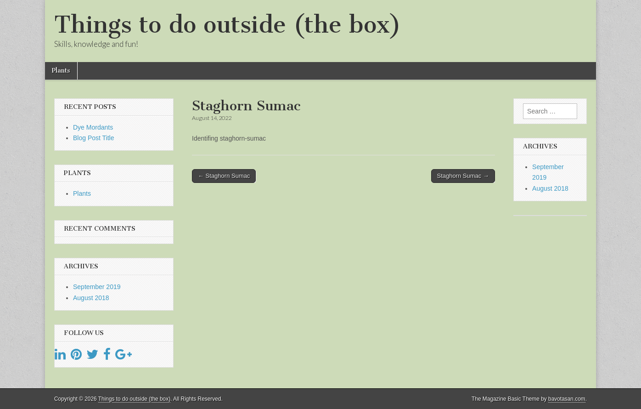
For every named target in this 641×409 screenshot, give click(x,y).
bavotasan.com (566, 399)
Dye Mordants (93, 127)
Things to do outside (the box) (227, 25)
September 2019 (97, 286)
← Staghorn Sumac (224, 175)
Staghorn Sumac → (463, 175)
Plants (61, 70)
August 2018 (91, 297)
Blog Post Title (93, 138)
